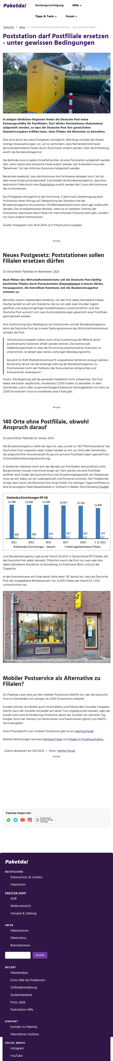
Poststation (47, 184)
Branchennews (20, 945)
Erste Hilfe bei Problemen (27, 980)
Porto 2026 (17, 1002)
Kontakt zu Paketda (23, 1027)
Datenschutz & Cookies (26, 877)
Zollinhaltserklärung (23, 987)
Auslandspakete (21, 995)
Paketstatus (18, 938)
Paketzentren (19, 931)
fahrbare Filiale (52, 739)
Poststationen (69, 284)
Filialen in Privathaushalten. (86, 739)
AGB (13, 898)
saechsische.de (84, 731)
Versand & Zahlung (23, 913)
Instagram (17, 1048)
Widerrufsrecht (20, 906)
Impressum (18, 884)
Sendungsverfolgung (49, 5)
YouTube (16, 1056)
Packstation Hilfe (21, 1010)
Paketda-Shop (15, 893)
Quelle (103, 487)
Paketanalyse (19, 973)
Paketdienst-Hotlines (24, 1034)
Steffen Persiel (66, 751)
